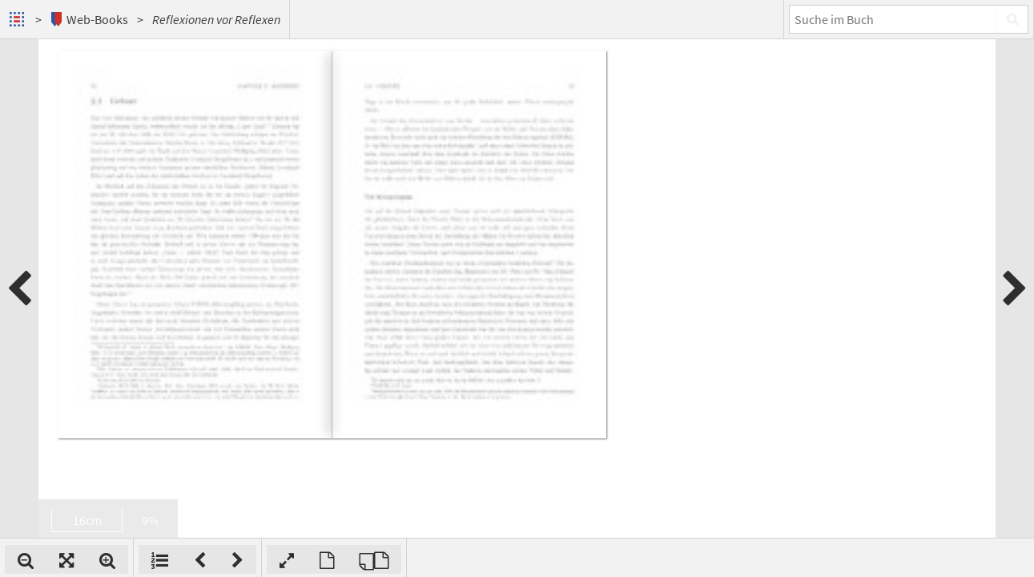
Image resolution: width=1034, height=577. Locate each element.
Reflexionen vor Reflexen (216, 19)
